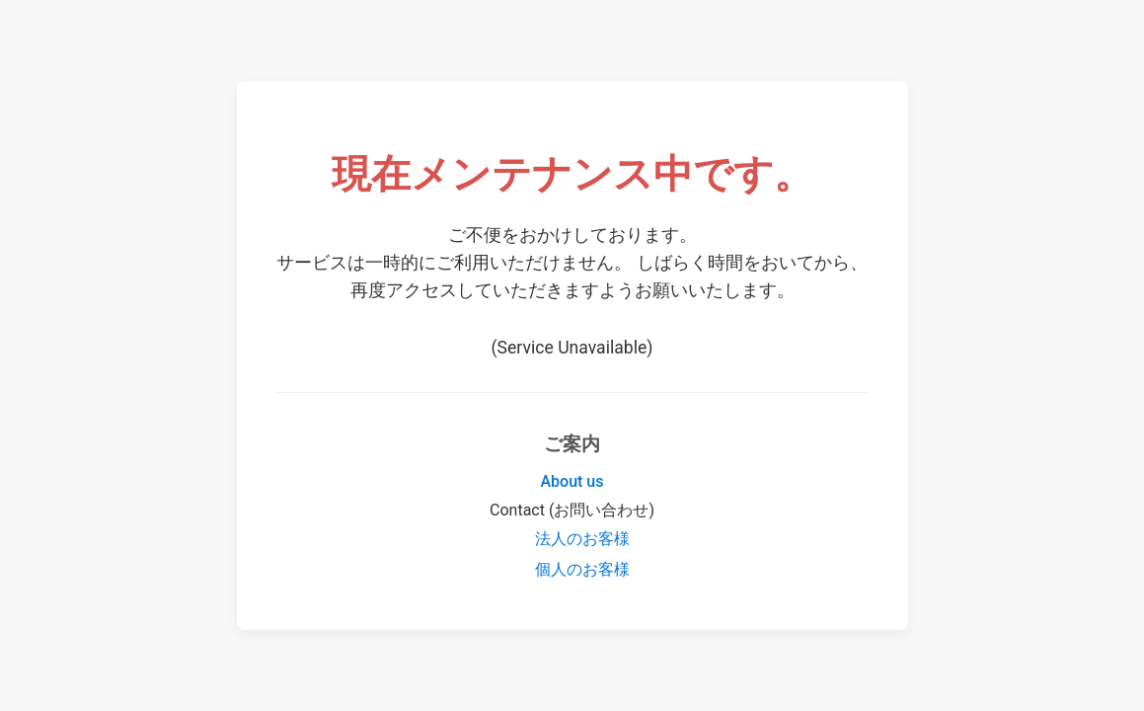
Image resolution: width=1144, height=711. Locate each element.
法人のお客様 (582, 538)
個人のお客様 (582, 569)
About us (571, 481)
